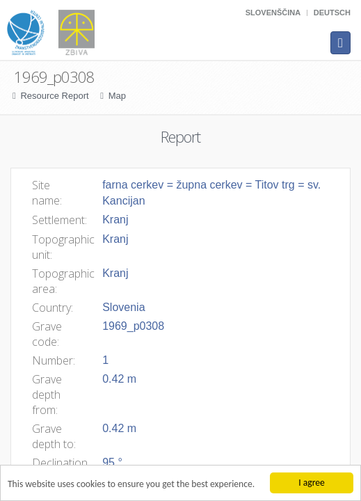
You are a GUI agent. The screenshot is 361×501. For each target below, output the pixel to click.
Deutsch (332, 12)
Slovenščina (273, 12)
